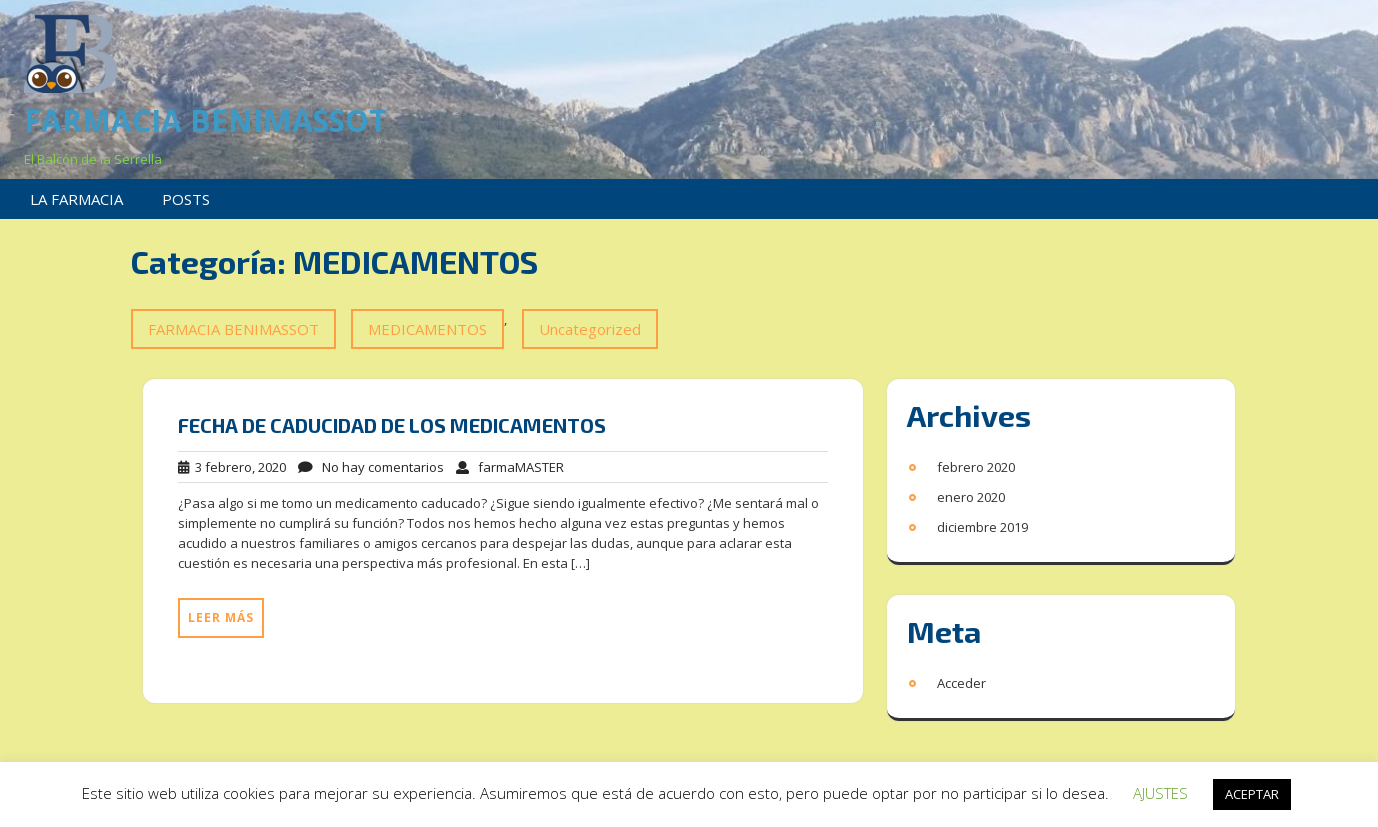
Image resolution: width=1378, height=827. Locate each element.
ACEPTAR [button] (1252, 794)
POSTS (186, 199)
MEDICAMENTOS (427, 329)
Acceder (961, 683)
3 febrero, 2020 (232, 467)
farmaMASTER (510, 467)
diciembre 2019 (982, 527)
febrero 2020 (976, 467)
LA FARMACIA (76, 199)
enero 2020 (971, 497)
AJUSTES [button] (1160, 793)
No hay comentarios (371, 467)
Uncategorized (590, 329)
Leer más (221, 617)
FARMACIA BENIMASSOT (205, 120)
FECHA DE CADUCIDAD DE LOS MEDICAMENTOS (392, 425)
